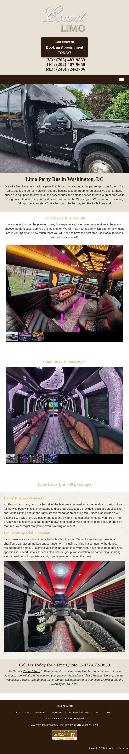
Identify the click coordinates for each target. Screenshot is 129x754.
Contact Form (31, 671)
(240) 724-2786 (70, 69)
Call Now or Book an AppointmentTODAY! (64, 47)
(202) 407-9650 (70, 64)
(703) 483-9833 (70, 59)
